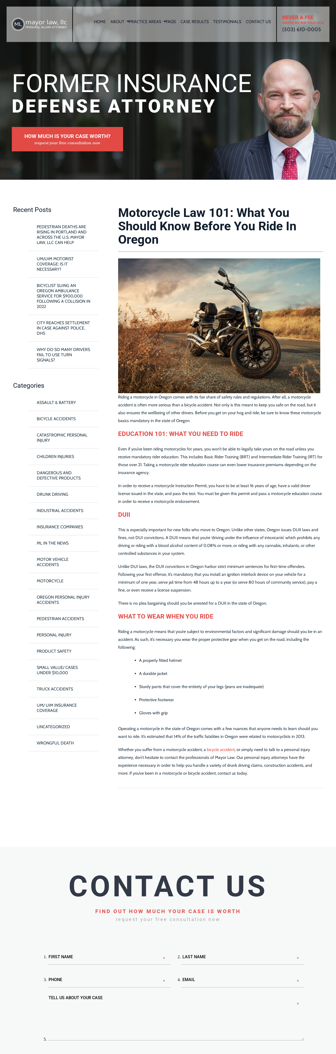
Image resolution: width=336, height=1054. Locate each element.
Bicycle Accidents (56, 418)
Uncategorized (53, 726)
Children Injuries (55, 456)
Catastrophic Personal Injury (62, 438)
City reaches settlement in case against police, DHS (63, 328)
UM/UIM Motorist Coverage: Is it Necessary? (55, 264)
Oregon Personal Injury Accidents (63, 600)
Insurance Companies (60, 526)
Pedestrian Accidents (60, 618)
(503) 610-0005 (301, 29)
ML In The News (53, 543)
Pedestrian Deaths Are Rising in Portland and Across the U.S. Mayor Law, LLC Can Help (62, 234)
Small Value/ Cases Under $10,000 (57, 670)
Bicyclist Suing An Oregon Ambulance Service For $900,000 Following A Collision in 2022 (63, 296)
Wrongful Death (55, 743)
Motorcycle (50, 580)
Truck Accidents (55, 688)
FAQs (171, 21)
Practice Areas (145, 21)
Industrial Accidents (60, 510)
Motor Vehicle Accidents (53, 562)
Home (100, 21)
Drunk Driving (52, 494)
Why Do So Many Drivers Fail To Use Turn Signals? (63, 355)
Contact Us (258, 21)
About (117, 21)
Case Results (195, 21)
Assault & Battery (56, 402)
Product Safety (54, 651)
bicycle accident (221, 749)
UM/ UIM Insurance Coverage (57, 708)
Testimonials (227, 21)
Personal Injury (54, 634)
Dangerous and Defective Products (59, 475)
